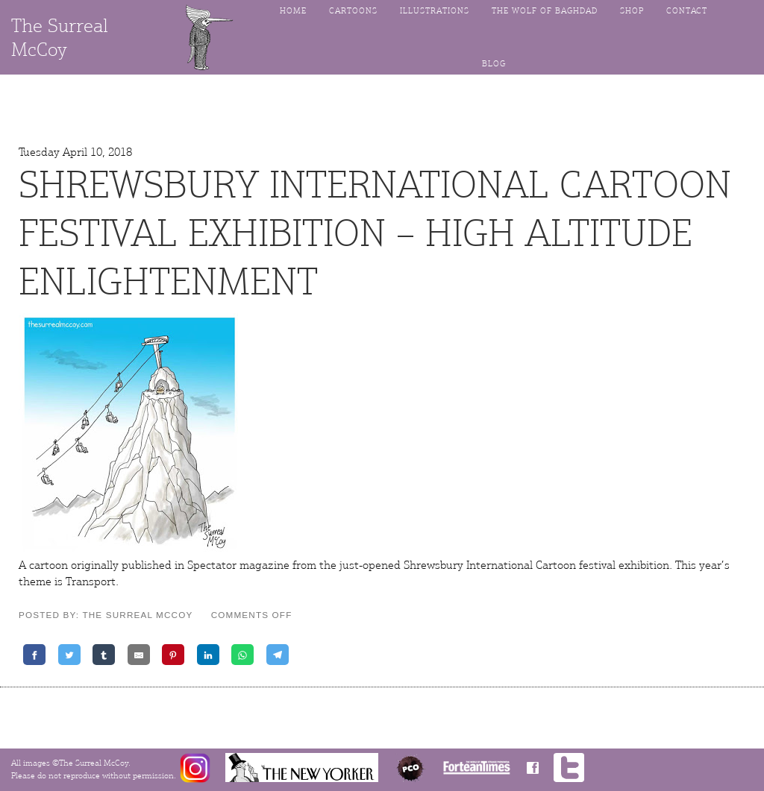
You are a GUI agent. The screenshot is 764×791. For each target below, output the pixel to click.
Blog (494, 64)
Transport (91, 581)
